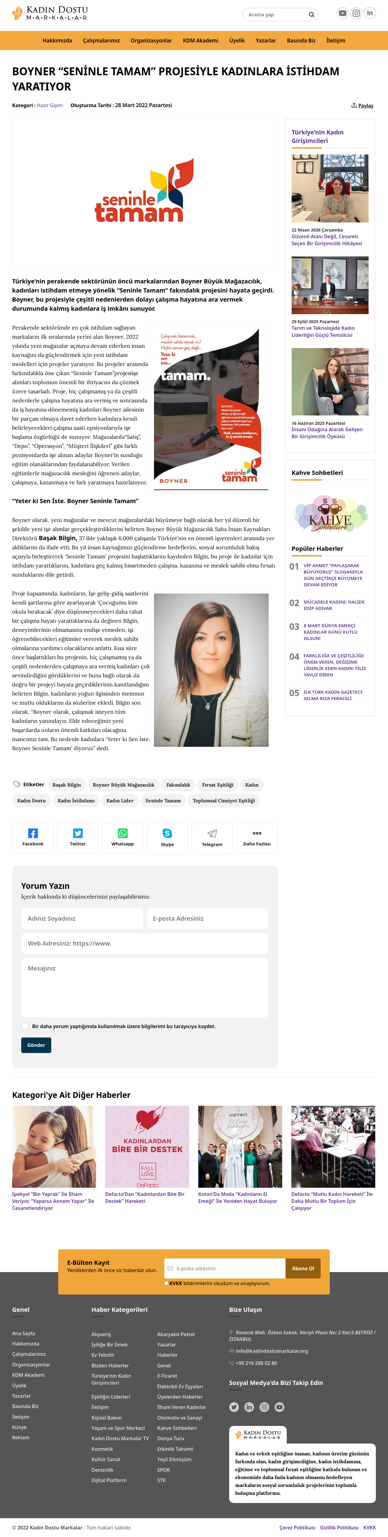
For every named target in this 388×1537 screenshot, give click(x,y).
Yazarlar (266, 40)
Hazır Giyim (50, 105)
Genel (164, 1365)
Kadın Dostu (31, 800)
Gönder (36, 1045)
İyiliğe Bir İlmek (110, 1344)
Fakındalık (178, 785)
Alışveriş (101, 1334)
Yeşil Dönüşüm (174, 1459)
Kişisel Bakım (107, 1417)
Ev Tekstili (103, 1355)
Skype (167, 837)
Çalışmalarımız (101, 40)
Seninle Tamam (163, 800)
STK (161, 1480)
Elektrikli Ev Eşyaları (180, 1386)
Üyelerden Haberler (180, 1396)
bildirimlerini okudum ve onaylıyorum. (217, 1283)
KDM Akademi (201, 40)
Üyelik (237, 40)
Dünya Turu (170, 1438)
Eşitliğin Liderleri (111, 1396)
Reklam (20, 1437)
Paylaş (362, 105)
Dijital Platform (109, 1480)
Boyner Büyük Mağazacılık (124, 785)
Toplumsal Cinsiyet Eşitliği (224, 800)
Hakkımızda (57, 40)
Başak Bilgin (66, 785)
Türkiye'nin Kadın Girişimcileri (111, 1379)
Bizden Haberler (110, 1365)
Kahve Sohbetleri (177, 1428)
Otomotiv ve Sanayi (179, 1417)
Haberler (167, 1355)
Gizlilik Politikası (339, 1527)
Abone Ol (303, 1268)
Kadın (252, 785)
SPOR (163, 1470)
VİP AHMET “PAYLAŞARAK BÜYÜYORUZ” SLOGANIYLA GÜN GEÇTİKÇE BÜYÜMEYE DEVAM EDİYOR (333, 574)
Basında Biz (301, 40)
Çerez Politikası (297, 1527)
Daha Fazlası (257, 837)
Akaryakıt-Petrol (176, 1334)
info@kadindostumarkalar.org (272, 1351)
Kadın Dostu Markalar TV (120, 1438)
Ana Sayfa (23, 1333)
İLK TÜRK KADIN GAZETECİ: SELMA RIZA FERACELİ (333, 695)
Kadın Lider (120, 800)
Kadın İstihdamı (76, 800)
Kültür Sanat (106, 1459)
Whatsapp (123, 837)
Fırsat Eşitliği (217, 785)
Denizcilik (103, 1470)
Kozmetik (102, 1449)
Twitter (78, 837)
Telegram (212, 837)
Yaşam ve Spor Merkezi (118, 1428)
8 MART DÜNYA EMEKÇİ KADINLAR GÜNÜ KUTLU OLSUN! (331, 631)
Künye (19, 1427)
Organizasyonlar (151, 40)
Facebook (33, 837)
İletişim (335, 40)
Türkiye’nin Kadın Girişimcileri (318, 136)
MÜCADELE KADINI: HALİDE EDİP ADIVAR (334, 605)
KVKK (369, 1527)
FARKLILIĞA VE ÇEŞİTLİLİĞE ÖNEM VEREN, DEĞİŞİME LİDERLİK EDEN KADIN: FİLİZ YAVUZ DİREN (335, 665)
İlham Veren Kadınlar (181, 1407)
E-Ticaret (167, 1376)
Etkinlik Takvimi (175, 1449)
